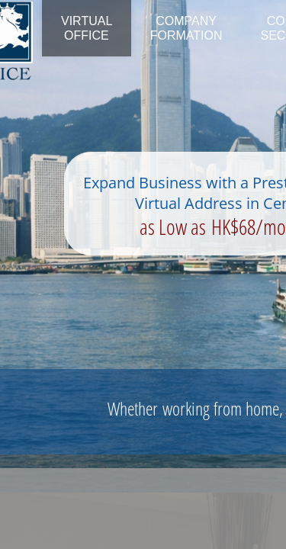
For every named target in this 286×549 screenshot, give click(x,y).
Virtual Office (86, 28)
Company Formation (186, 28)
